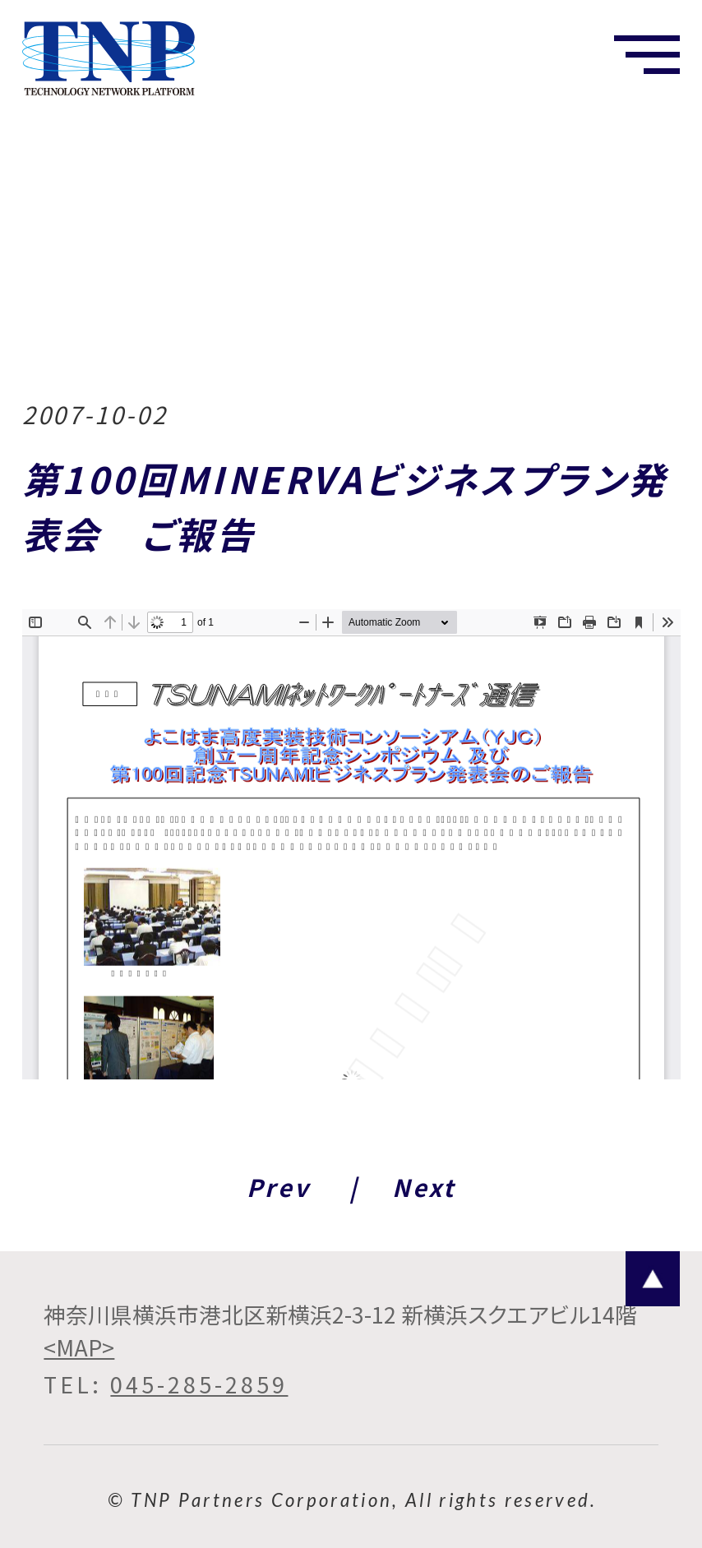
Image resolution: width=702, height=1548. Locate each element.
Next (423, 1186)
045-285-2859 (199, 1384)
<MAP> (79, 1347)
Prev (279, 1186)
